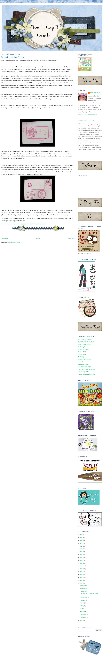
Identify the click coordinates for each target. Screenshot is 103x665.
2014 (81, 566)
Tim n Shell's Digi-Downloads (86, 369)
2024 (81, 537)
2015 (81, 563)
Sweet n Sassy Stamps (84, 344)
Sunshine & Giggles (83, 364)
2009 (81, 580)
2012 (81, 571)
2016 (81, 560)
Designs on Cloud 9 (83, 349)
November (84, 588)
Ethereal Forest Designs (84, 359)
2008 (81, 583)
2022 (81, 543)
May (82, 606)
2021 (81, 546)
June (82, 603)
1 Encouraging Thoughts (36, 224)
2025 (81, 535)
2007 (81, 620)
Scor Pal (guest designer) (85, 339)
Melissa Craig (95, 93)
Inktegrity (80, 362)
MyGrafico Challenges (84, 366)
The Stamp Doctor (83, 347)
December (84, 585)
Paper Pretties (82, 354)
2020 (81, 549)
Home (38, 238)
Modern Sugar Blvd (83, 371)
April (82, 608)
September (84, 597)
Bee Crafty (81, 357)
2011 (81, 574)
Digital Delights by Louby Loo (86, 342)
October (83, 591)
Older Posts (71, 238)
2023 (81, 540)
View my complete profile (87, 115)
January (83, 617)
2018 (81, 554)
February (83, 614)
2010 (81, 577)
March (83, 611)
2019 (81, 552)
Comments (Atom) (14, 242)
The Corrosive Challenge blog (86, 374)
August (83, 600)
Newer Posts (4, 238)
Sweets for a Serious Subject (12, 57)
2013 (81, 569)
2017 (81, 557)
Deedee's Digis (82, 352)
